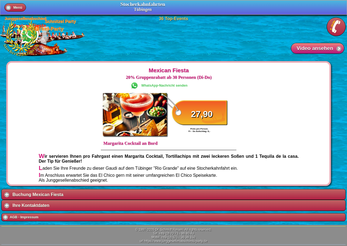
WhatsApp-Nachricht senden (164, 85)
